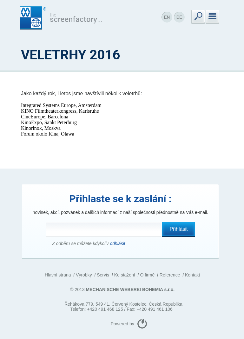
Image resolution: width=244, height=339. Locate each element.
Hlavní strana (58, 274)
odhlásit (117, 243)
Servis (103, 274)
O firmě (147, 274)
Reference (170, 274)
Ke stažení (124, 274)
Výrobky (84, 274)
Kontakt (192, 274)
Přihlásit (179, 229)
